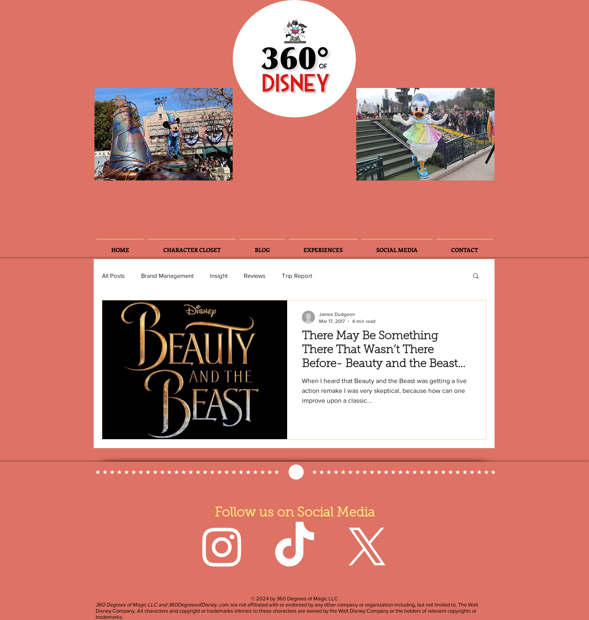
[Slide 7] (192, 169)
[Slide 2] (125, 170)
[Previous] (107, 134)
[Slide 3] (137, 169)
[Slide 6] (148, 169)
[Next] (220, 134)
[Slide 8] (203, 169)
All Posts (113, 275)
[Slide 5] (181, 169)
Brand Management (167, 275)
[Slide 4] (159, 169)
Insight (218, 275)
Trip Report (297, 275)
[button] (476, 276)
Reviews (254, 275)
